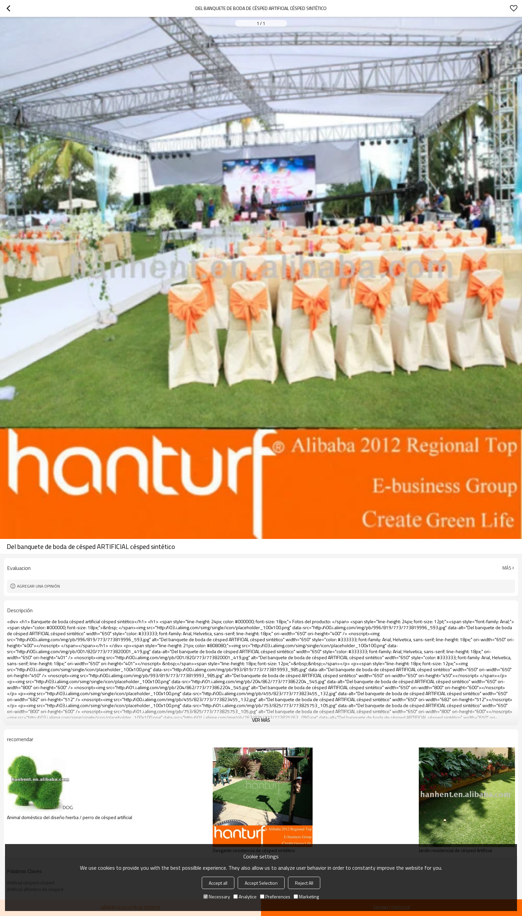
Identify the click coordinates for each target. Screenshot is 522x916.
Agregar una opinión (38, 586)
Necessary (216, 896)
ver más (261, 719)
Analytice (245, 896)
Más (506, 568)
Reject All (304, 882)
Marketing (306, 896)
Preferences (275, 896)
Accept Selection (261, 882)
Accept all (218, 882)
